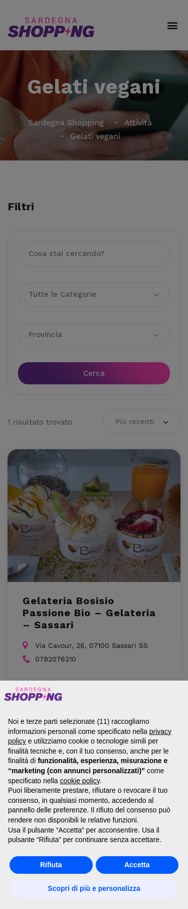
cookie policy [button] (80, 781)
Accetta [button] (137, 865)
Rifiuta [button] (51, 865)
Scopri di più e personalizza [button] (94, 888)
